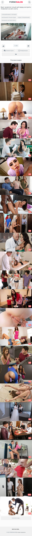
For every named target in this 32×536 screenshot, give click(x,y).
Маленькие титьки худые (9, 17)
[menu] (2, 2)
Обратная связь (15, 529)
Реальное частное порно (9, 20)
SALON (16, 2)
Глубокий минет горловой (9, 14)
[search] (29, 2)
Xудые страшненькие (24, 17)
